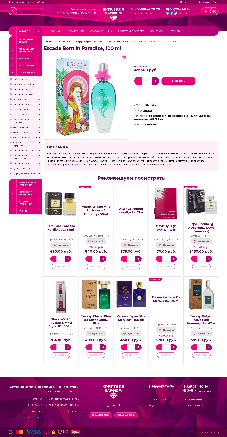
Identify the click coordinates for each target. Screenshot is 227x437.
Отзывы (174, 30)
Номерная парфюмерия (20, 144)
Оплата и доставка (131, 30)
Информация (99, 30)
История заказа (194, 405)
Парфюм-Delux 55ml (23, 84)
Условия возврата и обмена (62, 405)
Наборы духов (20, 79)
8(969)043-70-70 (147, 9)
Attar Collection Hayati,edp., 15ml (131, 210)
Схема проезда (100, 415)
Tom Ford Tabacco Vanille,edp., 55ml (61, 227)
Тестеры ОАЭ (20, 99)
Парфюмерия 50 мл (23, 89)
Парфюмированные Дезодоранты (23, 156)
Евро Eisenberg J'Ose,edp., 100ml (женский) (201, 227)
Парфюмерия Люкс (23, 104)
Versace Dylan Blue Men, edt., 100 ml (131, 320)
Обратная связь (127, 415)
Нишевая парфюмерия (25, 137)
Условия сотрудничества (64, 399)
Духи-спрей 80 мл (22, 168)
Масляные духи (21, 127)
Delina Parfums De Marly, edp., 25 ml (166, 301)
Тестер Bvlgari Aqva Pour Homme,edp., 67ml (201, 322)
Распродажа (27, 65)
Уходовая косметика (25, 202)
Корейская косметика (25, 193)
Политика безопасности (27, 417)
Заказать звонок (143, 13)
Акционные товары (26, 40)
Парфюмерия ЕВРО (23, 94)
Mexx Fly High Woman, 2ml (166, 227)
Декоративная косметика (28, 183)
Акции (151, 405)
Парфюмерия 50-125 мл (25, 150)
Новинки (24, 58)
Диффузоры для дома (24, 173)
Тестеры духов (21, 109)
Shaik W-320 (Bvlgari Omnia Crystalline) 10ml (61, 325)
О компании (75, 30)
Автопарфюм (20, 114)
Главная (55, 30)
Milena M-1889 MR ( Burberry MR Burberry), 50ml (96, 210)
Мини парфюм (20, 132)
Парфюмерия (27, 73)
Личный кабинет (194, 399)
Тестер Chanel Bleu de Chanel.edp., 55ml (96, 322)
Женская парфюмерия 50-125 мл (125, 41)
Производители (157, 399)
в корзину (178, 80)
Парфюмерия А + (22, 163)
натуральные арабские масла (63, 164)
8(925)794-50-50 (178, 9)
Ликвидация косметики (26, 50)
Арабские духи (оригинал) (21, 121)
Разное (23, 211)
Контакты (156, 30)
